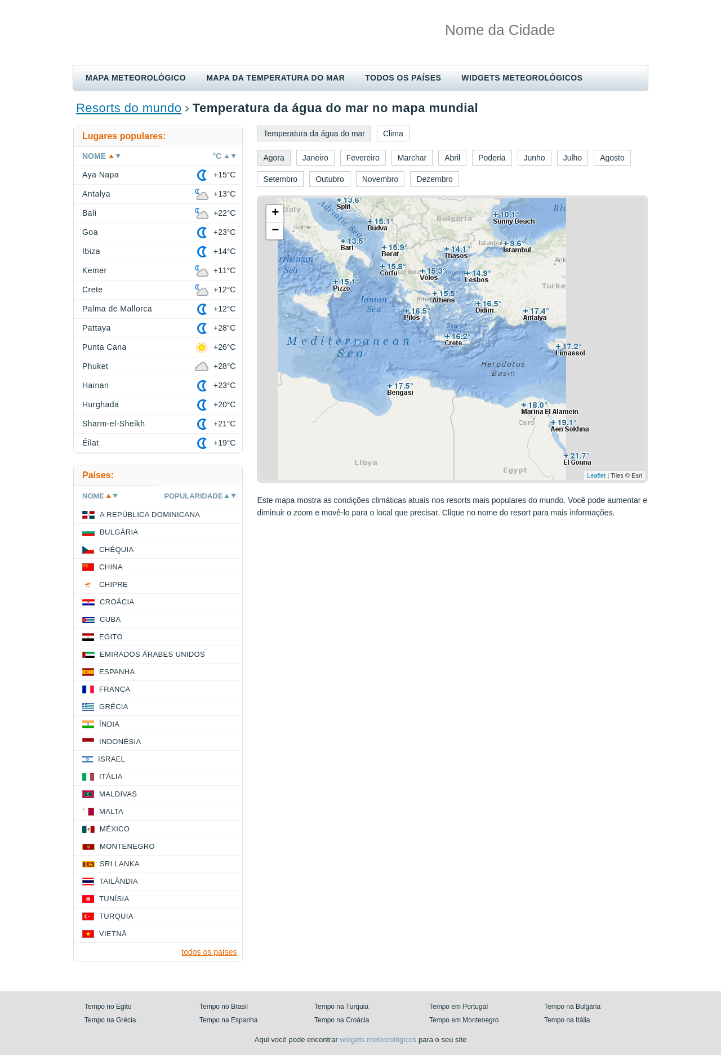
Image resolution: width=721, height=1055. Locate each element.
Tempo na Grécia (110, 1020)
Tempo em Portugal (458, 1007)
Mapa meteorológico (136, 77)
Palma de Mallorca (117, 308)
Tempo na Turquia (341, 1007)
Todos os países (403, 77)
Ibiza (91, 251)
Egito (111, 637)
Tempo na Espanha (228, 1020)
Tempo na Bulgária (572, 1007)
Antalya (96, 193)
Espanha (117, 671)
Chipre (113, 584)
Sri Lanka (120, 864)
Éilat (90, 442)
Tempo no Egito (107, 1007)
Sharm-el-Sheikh (113, 423)
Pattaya (96, 327)
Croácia (117, 602)
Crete (92, 289)
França (114, 689)
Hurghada (100, 404)
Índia (109, 724)
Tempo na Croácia (341, 1020)
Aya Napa (100, 174)
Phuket (95, 366)
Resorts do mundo (128, 108)
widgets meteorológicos (378, 1039)
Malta (111, 811)
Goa (90, 232)
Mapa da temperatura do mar (275, 77)
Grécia (113, 706)
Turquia (116, 916)
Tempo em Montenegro (464, 1020)
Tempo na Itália (567, 1020)
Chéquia (116, 549)
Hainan (95, 385)
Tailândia (118, 881)
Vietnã (113, 933)
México (115, 829)
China (111, 567)
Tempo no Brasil (223, 1007)
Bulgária (119, 532)
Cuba (110, 619)
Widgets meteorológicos (521, 77)
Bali (89, 212)
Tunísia (114, 898)
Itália (111, 776)
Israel (111, 759)
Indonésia (120, 741)
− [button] (275, 230)
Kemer (94, 270)
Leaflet (596, 475)
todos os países (209, 951)
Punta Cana (104, 346)
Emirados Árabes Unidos (152, 654)
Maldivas (118, 794)
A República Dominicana (150, 514)
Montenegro (127, 846)
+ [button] (275, 213)
